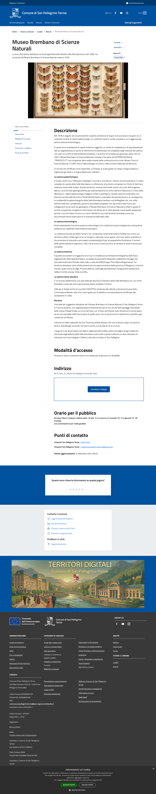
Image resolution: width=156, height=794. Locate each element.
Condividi (118, 42)
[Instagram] (123, 12)
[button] (78, 790)
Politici (12, 659)
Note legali (83, 697)
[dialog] (78, 780)
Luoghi (40, 31)
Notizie (116, 642)
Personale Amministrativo (19, 663)
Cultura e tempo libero (53, 646)
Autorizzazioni (84, 663)
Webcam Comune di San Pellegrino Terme (92, 683)
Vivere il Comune (27, 31)
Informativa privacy (86, 693)
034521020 (85, 442)
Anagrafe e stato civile (53, 642)
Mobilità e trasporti (51, 669)
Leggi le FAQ (49, 689)
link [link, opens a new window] (100, 780)
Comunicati (117, 646)
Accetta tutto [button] (69, 785)
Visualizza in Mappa (99, 389)
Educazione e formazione (88, 642)
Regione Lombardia (17, 3)
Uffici (11, 650)
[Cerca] (144, 13)
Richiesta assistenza (52, 693)
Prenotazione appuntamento (55, 681)
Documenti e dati (16, 667)
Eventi (115, 666)
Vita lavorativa (50, 650)
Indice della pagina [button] (21, 127)
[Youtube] (117, 12)
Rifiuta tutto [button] (87, 785)
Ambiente (82, 655)
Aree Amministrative (17, 646)
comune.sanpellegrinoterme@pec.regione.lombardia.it (31, 703)
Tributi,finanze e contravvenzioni (92, 650)
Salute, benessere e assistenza (91, 659)
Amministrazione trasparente (90, 688)
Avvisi (115, 650)
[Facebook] (111, 12)
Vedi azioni (119, 47)
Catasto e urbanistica (52, 661)
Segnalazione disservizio (53, 685)
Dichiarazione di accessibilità (90, 701)
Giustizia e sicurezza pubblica (90, 646)
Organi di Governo (16, 642)
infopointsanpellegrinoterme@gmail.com (97, 446)
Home (14, 31)
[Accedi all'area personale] (135, 3)
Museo (48, 31)
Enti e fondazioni (16, 655)
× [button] (153, 769)
